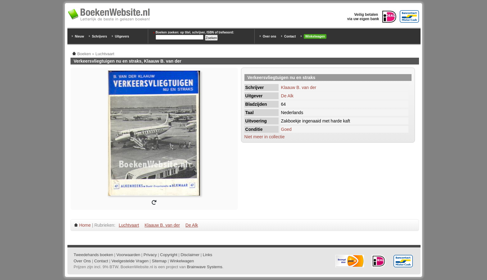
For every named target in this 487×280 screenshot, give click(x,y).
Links (207, 254)
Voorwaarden (128, 254)
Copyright (168, 254)
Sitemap (159, 261)
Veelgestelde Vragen (130, 261)
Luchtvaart (129, 225)
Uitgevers (122, 36)
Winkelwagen (315, 36)
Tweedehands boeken (93, 254)
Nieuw (79, 36)
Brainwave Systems (204, 266)
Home (85, 225)
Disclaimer (190, 254)
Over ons (269, 36)
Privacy (150, 254)
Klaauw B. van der (298, 87)
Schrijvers (99, 36)
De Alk (287, 95)
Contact (290, 36)
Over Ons (82, 261)
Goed (286, 129)
